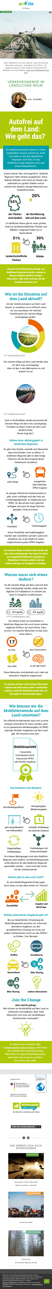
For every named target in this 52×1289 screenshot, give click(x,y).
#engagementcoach (35, 1193)
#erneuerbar (32, 1154)
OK (47, 1281)
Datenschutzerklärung (10, 1282)
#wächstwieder (33, 1232)
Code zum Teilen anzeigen (23, 1126)
